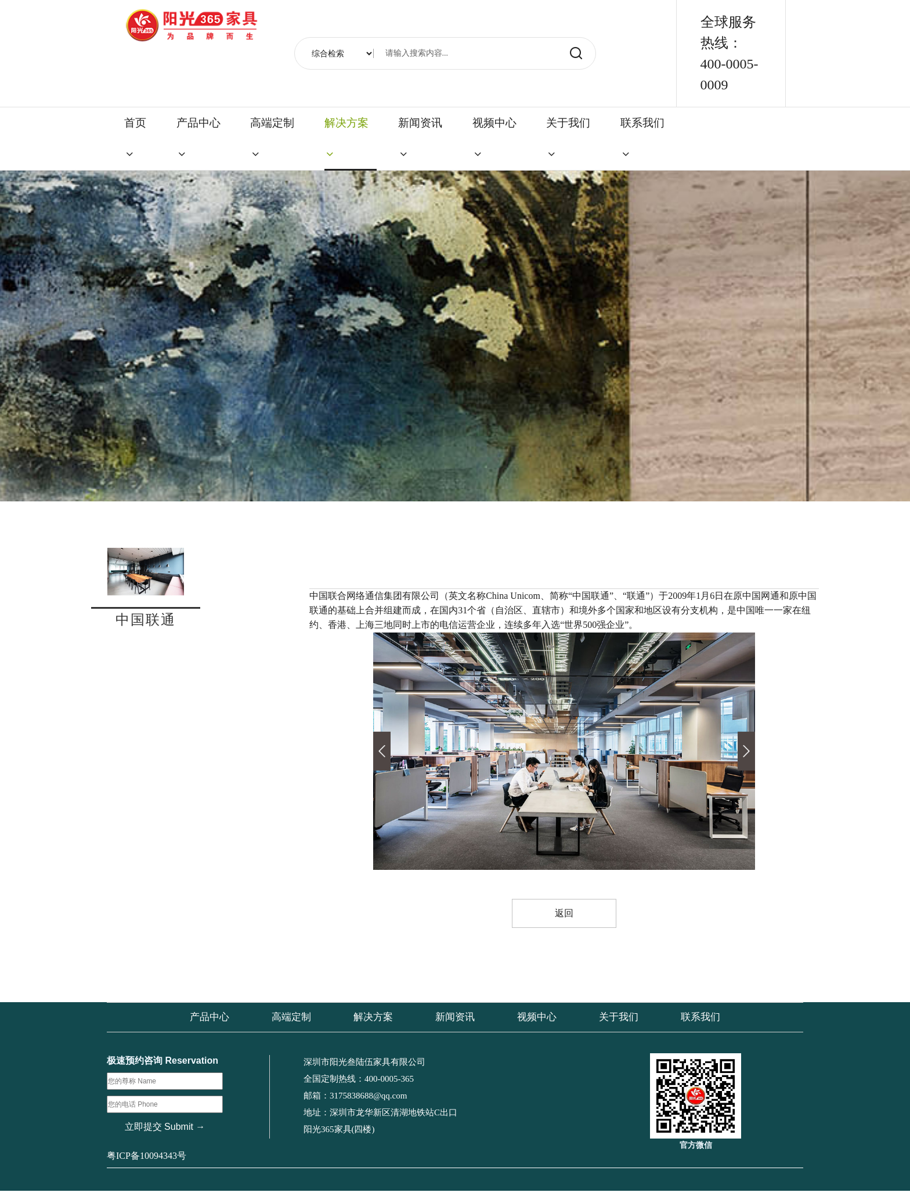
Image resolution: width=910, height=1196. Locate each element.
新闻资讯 (420, 138)
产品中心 (198, 138)
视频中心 (494, 138)
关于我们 (568, 138)
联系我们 (642, 138)
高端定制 (272, 138)
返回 (564, 914)
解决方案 (346, 138)
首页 (135, 138)
